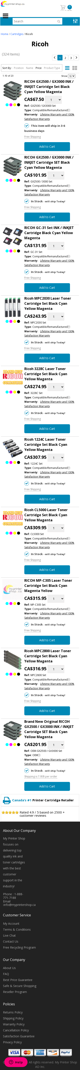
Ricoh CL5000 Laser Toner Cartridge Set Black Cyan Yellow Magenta (46, 514)
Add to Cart (47, 146)
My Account (11, 923)
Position (19, 68)
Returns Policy (13, 1012)
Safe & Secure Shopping (19, 986)
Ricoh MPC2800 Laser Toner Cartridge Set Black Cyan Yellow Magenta (47, 656)
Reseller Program (15, 992)
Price (39, 68)
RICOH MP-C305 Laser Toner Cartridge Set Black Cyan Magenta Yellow (48, 585)
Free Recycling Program (19, 947)
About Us (9, 968)
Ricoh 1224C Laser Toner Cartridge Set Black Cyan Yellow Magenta (45, 444)
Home (4, 34)
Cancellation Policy (16, 1030)
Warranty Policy (14, 1024)
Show (64, 75)
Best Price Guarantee (17, 980)
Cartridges (16, 34)
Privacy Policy (12, 1042)
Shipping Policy (13, 1018)
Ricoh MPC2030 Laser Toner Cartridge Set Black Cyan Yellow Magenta (47, 303)
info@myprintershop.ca (20, 905)
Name (30, 68)
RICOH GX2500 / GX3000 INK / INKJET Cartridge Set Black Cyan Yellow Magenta (49, 86)
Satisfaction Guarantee (19, 1036)
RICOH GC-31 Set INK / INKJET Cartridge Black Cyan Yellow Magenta (49, 232)
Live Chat (9, 935)
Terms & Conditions (17, 929)
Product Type (52, 68)
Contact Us (10, 941)
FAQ (6, 974)
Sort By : (7, 68)
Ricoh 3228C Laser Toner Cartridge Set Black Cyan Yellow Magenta (45, 373)
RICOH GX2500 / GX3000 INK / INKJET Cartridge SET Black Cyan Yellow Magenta (49, 162)
